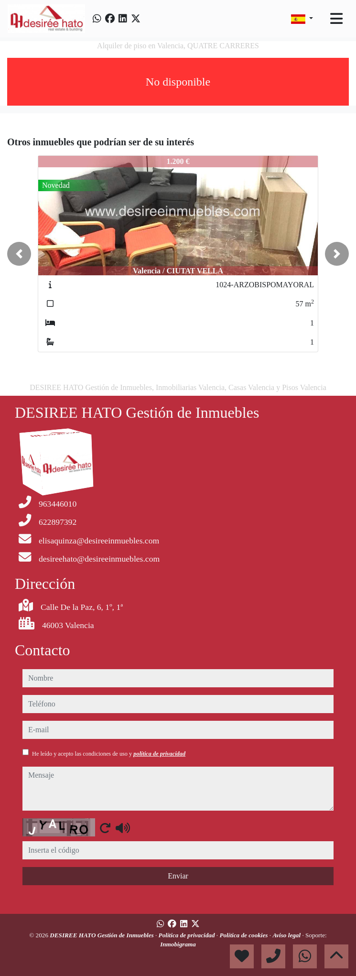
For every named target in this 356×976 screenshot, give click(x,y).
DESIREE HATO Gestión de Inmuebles (102, 935)
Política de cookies (244, 935)
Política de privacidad (187, 935)
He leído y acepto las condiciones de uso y (108, 753)
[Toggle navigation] (336, 19)
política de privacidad (159, 753)
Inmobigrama (178, 944)
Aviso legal (287, 935)
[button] (19, 254)
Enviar (178, 876)
